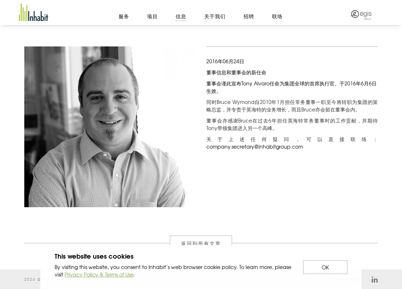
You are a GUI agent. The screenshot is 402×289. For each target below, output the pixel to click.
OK (325, 267)
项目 (152, 16)
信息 (181, 16)
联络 (277, 16)
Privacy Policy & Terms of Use (99, 274)
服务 (124, 16)
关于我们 (215, 16)
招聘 (248, 16)
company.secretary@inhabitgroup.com (254, 146)
